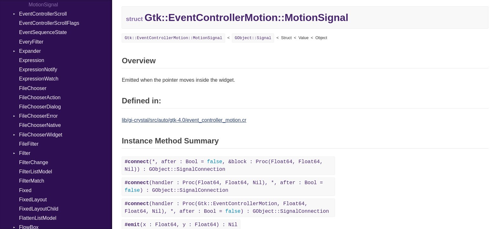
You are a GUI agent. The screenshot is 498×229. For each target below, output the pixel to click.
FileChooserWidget (40, 134)
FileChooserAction (40, 97)
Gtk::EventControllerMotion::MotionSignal (173, 38)
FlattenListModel (37, 218)
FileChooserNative (40, 125)
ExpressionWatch (38, 78)
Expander (30, 51)
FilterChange (33, 162)
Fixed (25, 190)
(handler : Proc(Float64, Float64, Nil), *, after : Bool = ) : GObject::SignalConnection (223, 186)
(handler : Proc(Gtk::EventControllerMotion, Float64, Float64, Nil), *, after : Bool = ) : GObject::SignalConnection (226, 207)
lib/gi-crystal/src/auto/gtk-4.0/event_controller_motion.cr (184, 120)
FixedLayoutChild (38, 209)
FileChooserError (38, 116)
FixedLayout (33, 199)
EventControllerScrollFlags (49, 23)
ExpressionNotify (38, 69)
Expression (31, 60)
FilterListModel (35, 171)
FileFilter (28, 144)
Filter (24, 153)
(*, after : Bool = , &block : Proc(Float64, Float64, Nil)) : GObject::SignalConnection (223, 165)
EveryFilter (31, 42)
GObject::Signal (253, 38)
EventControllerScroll (43, 14)
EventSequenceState (43, 32)
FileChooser (32, 88)
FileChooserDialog (40, 106)
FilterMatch (31, 181)
